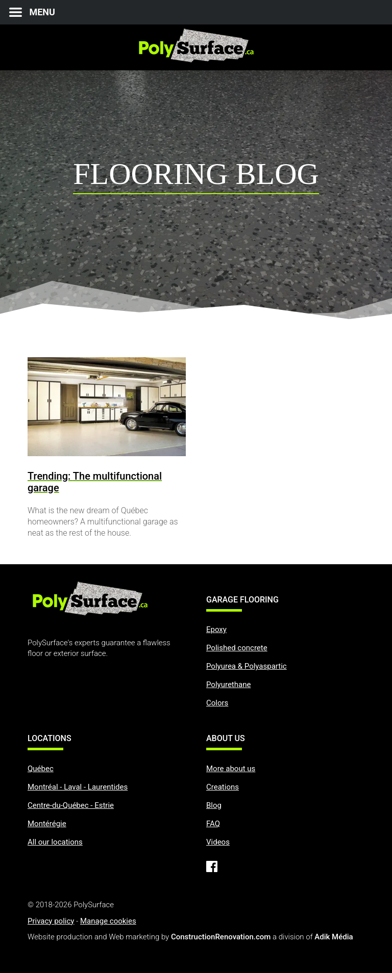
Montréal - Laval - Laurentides (78, 787)
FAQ (213, 823)
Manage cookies (108, 921)
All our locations (55, 842)
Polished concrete (236, 647)
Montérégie (47, 823)
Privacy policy (51, 921)
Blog (214, 805)
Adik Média (333, 936)
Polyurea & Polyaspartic (246, 666)
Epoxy (216, 629)
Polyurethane (228, 684)
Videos (218, 842)
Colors (217, 702)
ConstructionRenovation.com (221, 936)
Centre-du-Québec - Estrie (71, 805)
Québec (41, 768)
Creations (222, 787)
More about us (230, 768)
